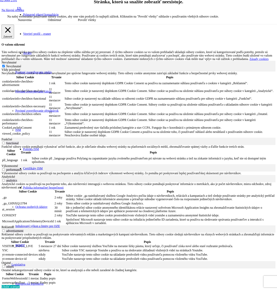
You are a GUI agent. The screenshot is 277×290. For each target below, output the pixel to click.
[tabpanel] (138, 105)
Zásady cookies (259, 59)
